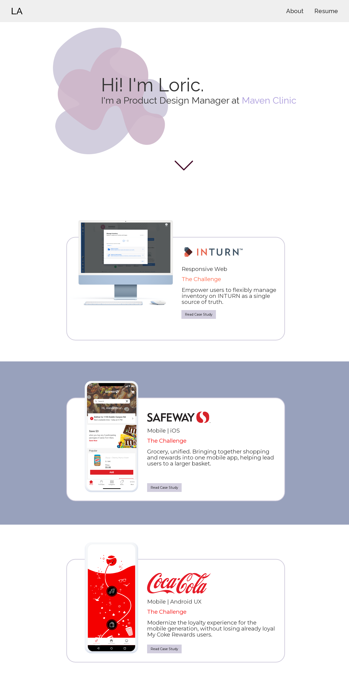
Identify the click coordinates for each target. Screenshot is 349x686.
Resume (326, 11)
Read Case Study (198, 314)
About (294, 11)
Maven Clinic (269, 100)
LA (17, 11)
